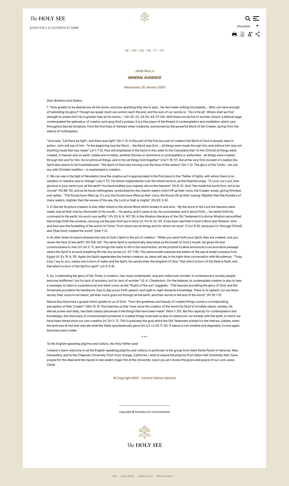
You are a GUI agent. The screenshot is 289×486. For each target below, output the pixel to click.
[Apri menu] (255, 18)
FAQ (114, 476)
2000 (75, 28)
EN (135, 50)
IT (155, 50)
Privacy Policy (165, 476)
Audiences (61, 28)
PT (162, 50)
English (245, 27)
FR (149, 50)
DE (127, 50)
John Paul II (40, 28)
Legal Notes (127, 476)
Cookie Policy (145, 476)
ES (142, 50)
